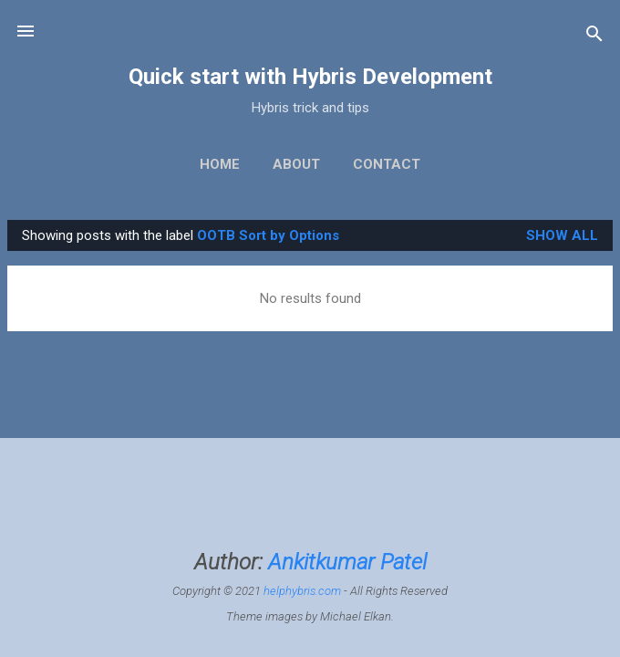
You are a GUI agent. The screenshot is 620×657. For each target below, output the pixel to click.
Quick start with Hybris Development (310, 76)
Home (220, 164)
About (296, 164)
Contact (386, 164)
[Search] (594, 37)
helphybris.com (302, 591)
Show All (562, 235)
